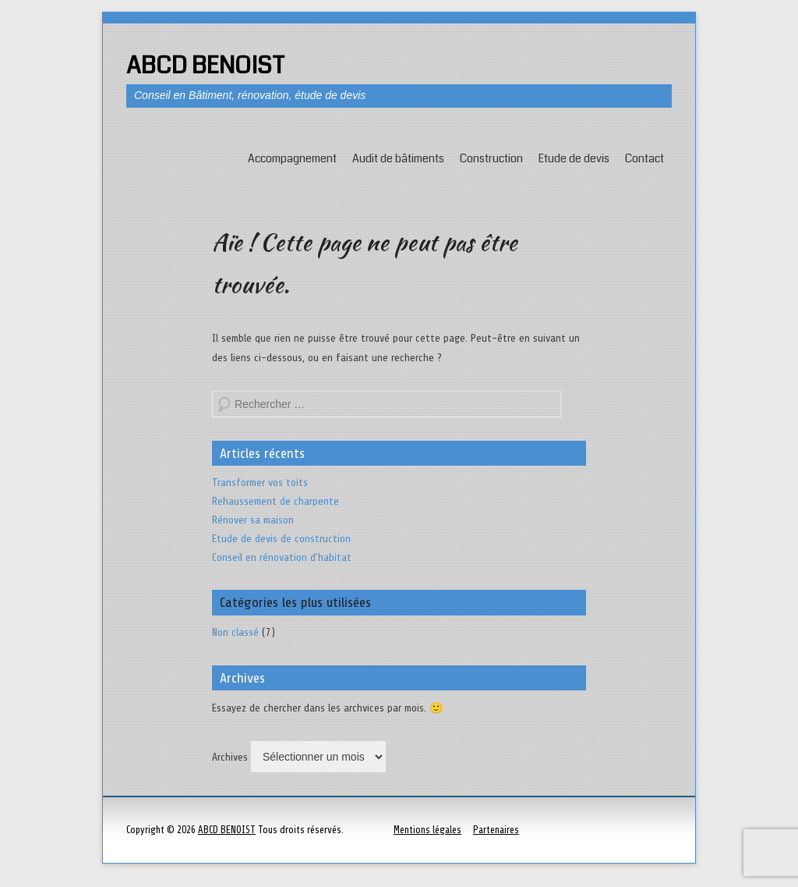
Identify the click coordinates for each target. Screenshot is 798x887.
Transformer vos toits (260, 482)
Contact (644, 158)
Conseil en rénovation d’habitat (281, 557)
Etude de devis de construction (281, 539)
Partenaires (496, 830)
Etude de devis (573, 158)
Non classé (235, 632)
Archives (230, 757)
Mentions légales (427, 830)
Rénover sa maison (253, 520)
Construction (491, 158)
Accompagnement (292, 158)
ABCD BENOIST (205, 65)
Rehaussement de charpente (275, 501)
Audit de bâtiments (398, 158)
